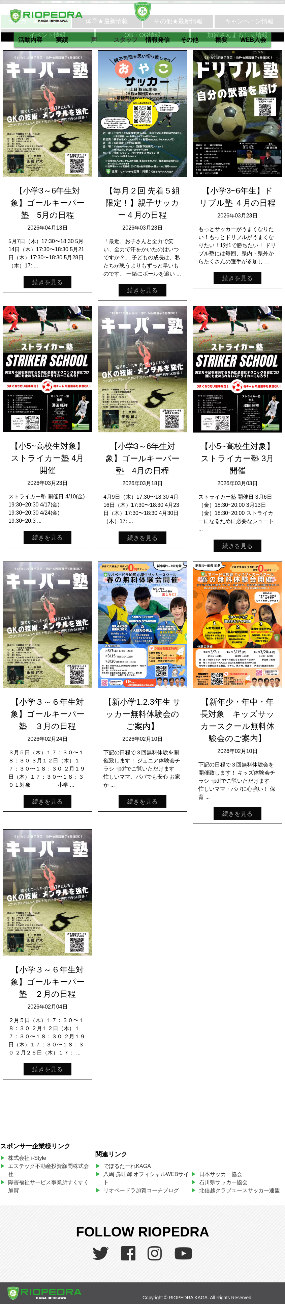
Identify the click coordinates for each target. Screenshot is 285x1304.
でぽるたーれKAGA (127, 1166)
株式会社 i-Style (27, 1158)
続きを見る (47, 282)
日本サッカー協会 (220, 1174)
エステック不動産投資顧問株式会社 (48, 1170)
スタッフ (126, 39)
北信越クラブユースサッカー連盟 (239, 1190)
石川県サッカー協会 (223, 1182)
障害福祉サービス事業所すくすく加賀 (48, 1186)
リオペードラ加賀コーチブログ (141, 1190)
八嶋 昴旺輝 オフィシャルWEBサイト (146, 1178)
